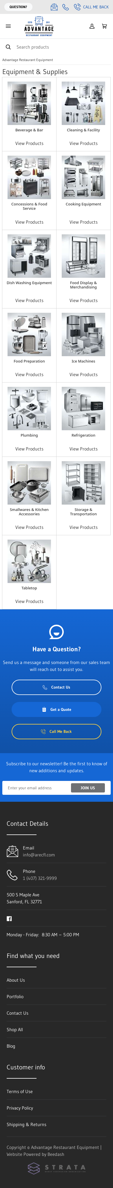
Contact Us (56, 687)
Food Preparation (29, 361)
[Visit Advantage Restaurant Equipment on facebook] (9, 918)
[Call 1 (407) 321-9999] (65, 6)
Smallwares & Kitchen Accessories (29, 511)
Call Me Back (91, 6)
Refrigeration (83, 435)
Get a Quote (56, 709)
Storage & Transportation (83, 511)
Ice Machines (83, 361)
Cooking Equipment (83, 204)
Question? (18, 7)
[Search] (56, 47)
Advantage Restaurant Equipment (27, 60)
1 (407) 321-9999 (40, 878)
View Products (29, 143)
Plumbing (29, 435)
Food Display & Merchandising (83, 285)
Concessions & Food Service (29, 206)
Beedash (56, 1154)
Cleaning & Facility (83, 130)
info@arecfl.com (39, 855)
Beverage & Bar (29, 130)
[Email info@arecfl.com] (54, 6)
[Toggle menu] (8, 26)
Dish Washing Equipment (29, 282)
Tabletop (29, 588)
